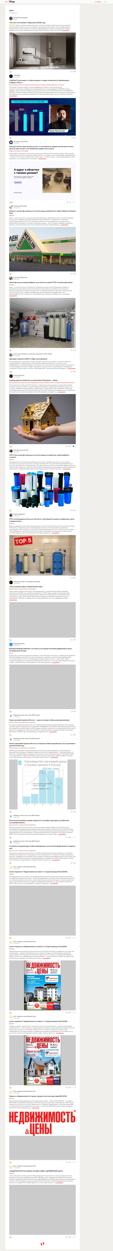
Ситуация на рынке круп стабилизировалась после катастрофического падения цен (42, 847)
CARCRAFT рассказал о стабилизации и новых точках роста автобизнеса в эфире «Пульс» (39, 81)
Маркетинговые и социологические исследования (22, 589)
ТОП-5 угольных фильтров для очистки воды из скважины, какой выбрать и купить (39, 456)
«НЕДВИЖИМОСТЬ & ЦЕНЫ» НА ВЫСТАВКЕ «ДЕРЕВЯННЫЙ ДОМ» (36, 1171)
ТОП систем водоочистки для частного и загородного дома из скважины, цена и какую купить (41, 520)
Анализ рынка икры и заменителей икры (26, 586)
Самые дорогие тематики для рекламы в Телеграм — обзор (33, 380)
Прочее (11, 653)
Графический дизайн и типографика (18, 151)
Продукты (11, 215)
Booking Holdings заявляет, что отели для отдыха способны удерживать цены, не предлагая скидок (40, 649)
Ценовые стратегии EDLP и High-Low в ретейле (28, 359)
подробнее (65, 30)
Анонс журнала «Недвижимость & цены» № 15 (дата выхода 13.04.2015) (38, 946)
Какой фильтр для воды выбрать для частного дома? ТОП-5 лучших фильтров (40, 282)
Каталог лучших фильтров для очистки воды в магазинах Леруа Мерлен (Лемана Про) (42, 212)
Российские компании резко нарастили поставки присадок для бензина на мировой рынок (39, 821)
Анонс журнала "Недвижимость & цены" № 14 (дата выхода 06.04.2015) (38, 1021)
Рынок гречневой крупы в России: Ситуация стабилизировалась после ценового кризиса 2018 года (42, 744)
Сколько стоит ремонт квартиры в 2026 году (27, 22)
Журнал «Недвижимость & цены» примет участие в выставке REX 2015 (38, 1096)
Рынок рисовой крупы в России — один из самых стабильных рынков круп (39, 720)
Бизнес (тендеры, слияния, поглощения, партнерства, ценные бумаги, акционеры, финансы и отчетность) (36, 85)
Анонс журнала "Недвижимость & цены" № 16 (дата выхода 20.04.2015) (38, 872)
